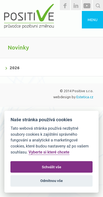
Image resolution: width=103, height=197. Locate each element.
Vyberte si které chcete (49, 152)
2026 (15, 67)
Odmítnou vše (51, 181)
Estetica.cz (84, 97)
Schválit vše (51, 167)
